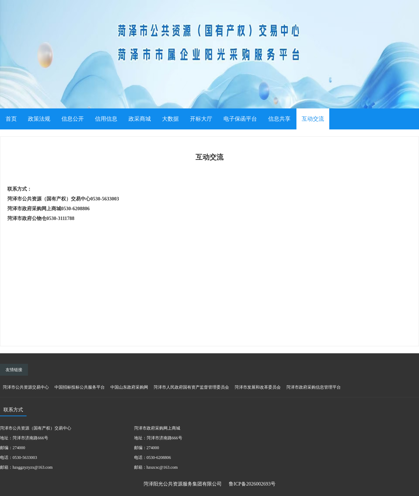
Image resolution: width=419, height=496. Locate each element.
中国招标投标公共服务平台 (79, 387)
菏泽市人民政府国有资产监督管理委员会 (191, 387)
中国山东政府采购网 (129, 387)
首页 (11, 119)
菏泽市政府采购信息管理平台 (313, 387)
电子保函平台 (240, 119)
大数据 (170, 119)
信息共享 (279, 119)
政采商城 (139, 119)
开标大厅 (201, 119)
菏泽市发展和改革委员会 (258, 387)
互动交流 (313, 119)
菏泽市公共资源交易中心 (26, 387)
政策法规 (39, 119)
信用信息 (106, 119)
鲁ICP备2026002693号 (252, 484)
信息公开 (72, 119)
